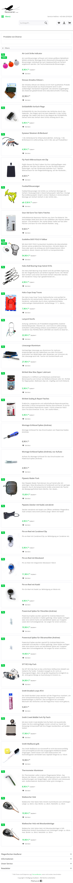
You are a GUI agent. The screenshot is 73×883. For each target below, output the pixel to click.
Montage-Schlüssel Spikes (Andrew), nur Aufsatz (42, 452)
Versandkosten (36, 874)
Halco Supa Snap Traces (32, 292)
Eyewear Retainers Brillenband (34, 133)
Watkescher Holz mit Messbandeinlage (38, 823)
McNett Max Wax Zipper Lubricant (36, 372)
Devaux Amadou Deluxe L (33, 80)
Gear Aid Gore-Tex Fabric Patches (36, 213)
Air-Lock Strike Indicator (32, 53)
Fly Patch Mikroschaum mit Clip (35, 160)
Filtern (6, 48)
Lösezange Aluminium (31, 345)
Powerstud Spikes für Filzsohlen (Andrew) (39, 611)
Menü (6, 16)
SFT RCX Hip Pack (29, 664)
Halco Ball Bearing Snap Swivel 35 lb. (37, 266)
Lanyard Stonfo (28, 319)
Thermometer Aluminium (32, 770)
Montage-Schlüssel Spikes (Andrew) (37, 425)
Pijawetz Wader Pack (30, 478)
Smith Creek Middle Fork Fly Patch (36, 717)
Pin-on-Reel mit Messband (33, 558)
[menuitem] (6, 16)
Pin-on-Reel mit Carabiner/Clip (34, 531)
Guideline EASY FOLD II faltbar (34, 239)
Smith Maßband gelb (30, 744)
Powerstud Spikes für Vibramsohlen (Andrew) (41, 637)
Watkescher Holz (29, 797)
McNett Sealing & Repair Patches (35, 399)
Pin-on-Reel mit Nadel (31, 584)
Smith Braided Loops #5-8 (32, 691)
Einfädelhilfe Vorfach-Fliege (33, 106)
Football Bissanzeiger (31, 186)
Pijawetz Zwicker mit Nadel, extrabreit (38, 505)
